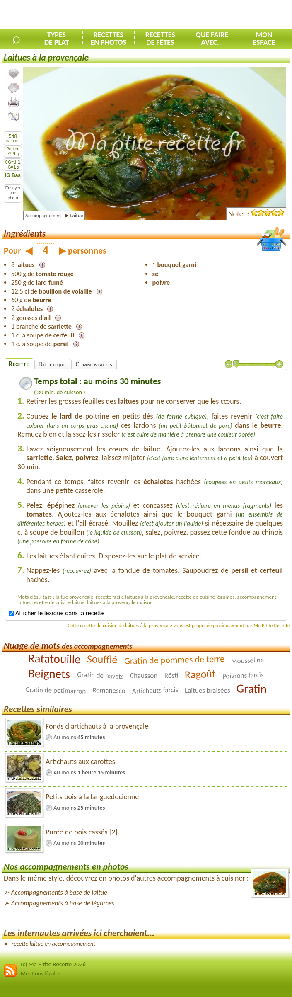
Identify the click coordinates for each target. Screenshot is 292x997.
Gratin (251, 688)
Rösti (171, 675)
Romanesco (108, 690)
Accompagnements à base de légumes (63, 903)
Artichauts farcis (155, 690)
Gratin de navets (100, 675)
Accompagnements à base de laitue (59, 892)
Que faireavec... (211, 38)
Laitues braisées (207, 690)
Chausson (144, 675)
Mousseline (247, 660)
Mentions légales (40, 973)
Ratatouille (54, 658)
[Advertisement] (195, 14)
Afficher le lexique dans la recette (56, 613)
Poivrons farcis (243, 675)
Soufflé (102, 659)
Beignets (49, 674)
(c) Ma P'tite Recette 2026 (53, 964)
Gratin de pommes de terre (174, 659)
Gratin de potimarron (55, 690)
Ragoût (200, 674)
